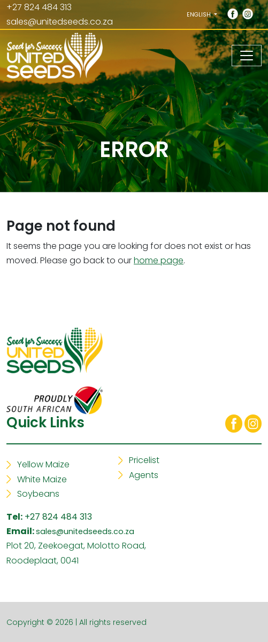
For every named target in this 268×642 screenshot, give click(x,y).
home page (158, 260)
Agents (143, 475)
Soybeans (38, 494)
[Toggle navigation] (247, 55)
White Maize (42, 479)
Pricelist (144, 460)
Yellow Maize (43, 464)
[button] (202, 14)
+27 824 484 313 (58, 517)
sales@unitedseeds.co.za (59, 21)
